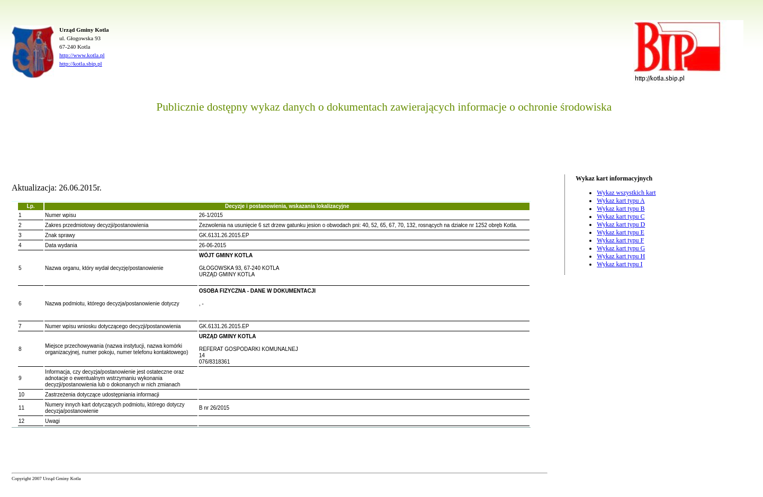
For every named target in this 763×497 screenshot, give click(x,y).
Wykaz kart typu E (620, 232)
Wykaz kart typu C (620, 216)
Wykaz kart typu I (619, 264)
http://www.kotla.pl (81, 55)
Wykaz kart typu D (621, 224)
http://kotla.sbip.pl (80, 63)
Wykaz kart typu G (621, 248)
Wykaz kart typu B (620, 208)
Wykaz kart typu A (620, 200)
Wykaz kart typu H (621, 256)
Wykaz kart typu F (620, 240)
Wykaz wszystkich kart (626, 192)
